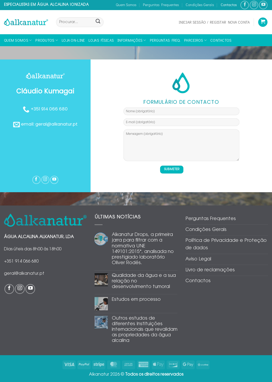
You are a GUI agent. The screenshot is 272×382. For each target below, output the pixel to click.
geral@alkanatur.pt (56, 124)
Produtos (46, 40)
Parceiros (195, 40)
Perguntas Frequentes (161, 4)
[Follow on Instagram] (254, 5)
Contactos (229, 4)
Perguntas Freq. (165, 40)
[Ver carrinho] (262, 22)
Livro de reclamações (210, 270)
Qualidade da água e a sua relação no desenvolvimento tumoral (144, 281)
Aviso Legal (198, 259)
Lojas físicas (101, 40)
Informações (131, 40)
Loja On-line (73, 40)
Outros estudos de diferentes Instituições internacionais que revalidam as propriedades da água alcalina (144, 329)
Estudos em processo (136, 299)
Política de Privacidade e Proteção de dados (226, 244)
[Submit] (98, 22)
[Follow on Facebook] (244, 5)
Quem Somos (126, 4)
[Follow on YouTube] (263, 5)
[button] (214, 22)
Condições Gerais (200, 4)
